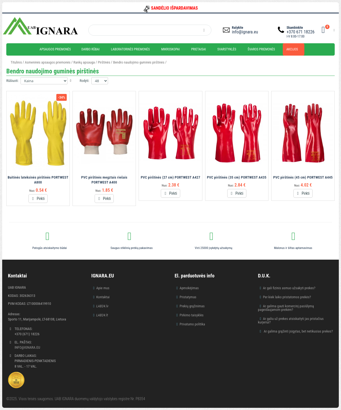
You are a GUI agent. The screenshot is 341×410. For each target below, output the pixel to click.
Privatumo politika (192, 324)
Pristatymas (188, 297)
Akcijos (292, 49)
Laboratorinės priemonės (130, 49)
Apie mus (102, 288)
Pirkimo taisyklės (192, 315)
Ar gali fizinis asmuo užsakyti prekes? (289, 288)
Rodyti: (84, 81)
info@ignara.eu (245, 32)
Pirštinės (104, 62)
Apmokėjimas (189, 288)
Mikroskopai (170, 49)
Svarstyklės (226, 49)
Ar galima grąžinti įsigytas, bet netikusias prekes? (298, 331)
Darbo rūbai (90, 49)
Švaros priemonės (261, 49)
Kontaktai (103, 297)
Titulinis (16, 62)
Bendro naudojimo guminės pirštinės (138, 62)
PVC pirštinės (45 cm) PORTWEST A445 (303, 177)
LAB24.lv (102, 306)
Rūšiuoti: (12, 81)
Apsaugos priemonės (55, 49)
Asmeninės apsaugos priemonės (48, 62)
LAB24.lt (102, 315)
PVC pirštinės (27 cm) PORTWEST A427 (170, 177)
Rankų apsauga (84, 62)
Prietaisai (198, 49)
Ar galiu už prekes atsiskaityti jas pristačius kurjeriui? (290, 320)
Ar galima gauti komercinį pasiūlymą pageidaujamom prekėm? (286, 308)
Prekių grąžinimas (192, 306)
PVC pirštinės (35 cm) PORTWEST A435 (237, 177)
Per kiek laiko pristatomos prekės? (287, 297)
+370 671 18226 (300, 32)
